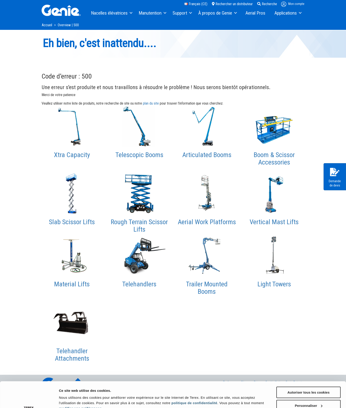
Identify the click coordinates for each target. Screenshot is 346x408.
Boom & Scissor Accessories (274, 158)
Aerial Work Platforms (207, 222)
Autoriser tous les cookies (308, 367)
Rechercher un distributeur (232, 4)
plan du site (151, 103)
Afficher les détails (74, 395)
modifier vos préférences (80, 382)
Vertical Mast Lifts (274, 222)
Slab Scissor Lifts (72, 222)
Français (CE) (195, 4)
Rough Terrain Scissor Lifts (139, 225)
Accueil (47, 25)
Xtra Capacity (72, 155)
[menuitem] (111, 13)
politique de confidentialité (194, 377)
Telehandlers (139, 284)
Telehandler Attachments (72, 354)
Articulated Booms (206, 155)
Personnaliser (308, 380)
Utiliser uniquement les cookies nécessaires (308, 395)
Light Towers (274, 284)
